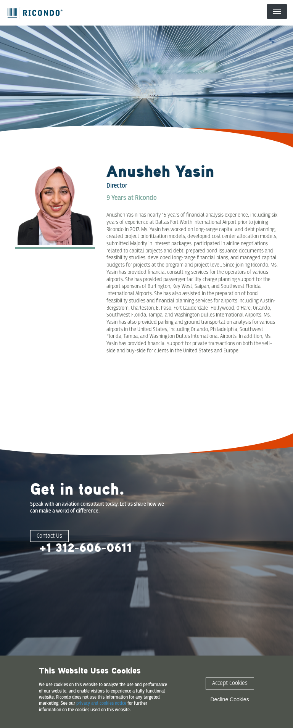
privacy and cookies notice (101, 704)
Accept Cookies (230, 684)
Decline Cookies (230, 699)
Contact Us (49, 536)
